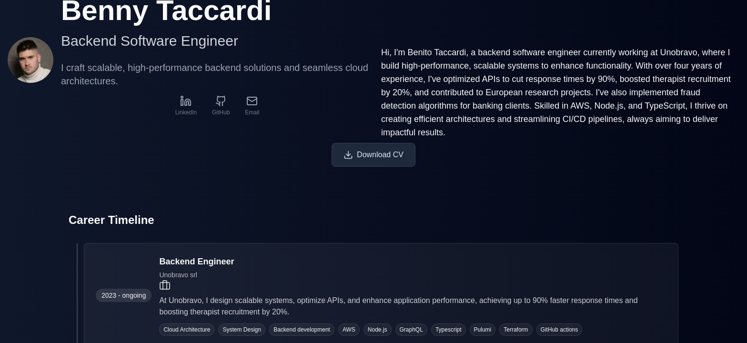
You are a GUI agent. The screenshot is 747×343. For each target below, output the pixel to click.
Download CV (373, 155)
